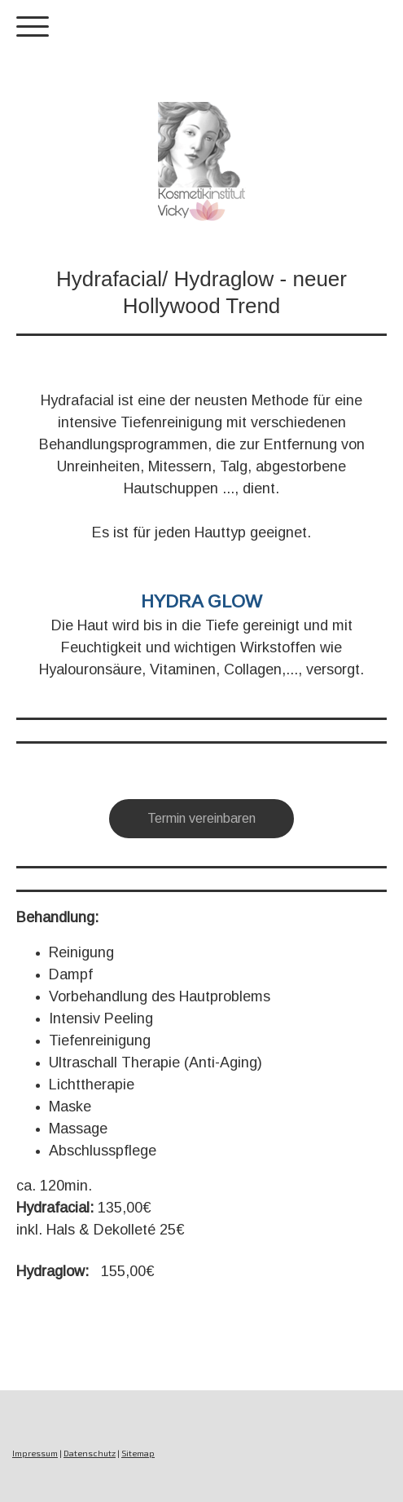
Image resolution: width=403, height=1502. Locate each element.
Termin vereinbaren (201, 818)
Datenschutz (90, 1453)
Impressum (35, 1453)
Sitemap (138, 1453)
